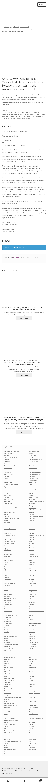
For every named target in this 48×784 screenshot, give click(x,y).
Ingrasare (6, 525)
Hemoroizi (32, 466)
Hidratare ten (8, 468)
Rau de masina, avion (10, 749)
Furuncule (32, 651)
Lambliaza (7, 710)
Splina (6, 722)
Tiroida (31, 716)
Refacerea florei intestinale (12, 651)
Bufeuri (6, 590)
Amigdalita (32, 562)
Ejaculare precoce (9, 546)
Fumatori (6, 743)
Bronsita (31, 689)
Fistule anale (32, 644)
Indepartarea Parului (10, 495)
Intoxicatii (7, 527)
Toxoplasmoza (8, 752)
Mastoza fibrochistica (10, 615)
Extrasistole (32, 464)
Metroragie (7, 619)
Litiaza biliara (8, 712)
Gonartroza (32, 499)
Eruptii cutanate (33, 642)
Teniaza (6, 726)
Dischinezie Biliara (9, 689)
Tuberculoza (32, 701)
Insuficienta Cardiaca (35, 472)
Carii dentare (32, 743)
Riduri (5, 449)
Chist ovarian (8, 594)
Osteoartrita (32, 503)
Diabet (6, 520)
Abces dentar (32, 739)
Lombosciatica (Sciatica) (36, 501)
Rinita (30, 573)
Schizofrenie (32, 554)
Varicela (6, 577)
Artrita (31, 457)
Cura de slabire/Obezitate (11, 518)
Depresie (31, 533)
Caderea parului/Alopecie (11, 485)
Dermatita (32, 638)
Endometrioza (8, 602)
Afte (30, 741)
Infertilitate (7, 550)
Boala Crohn (7, 510)
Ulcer (5, 728)
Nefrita (31, 592)
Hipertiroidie (32, 710)
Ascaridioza (7, 659)
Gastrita (6, 699)
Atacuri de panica (34, 531)
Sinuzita (31, 575)
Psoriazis (31, 665)
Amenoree (7, 585)
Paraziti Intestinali (9, 718)
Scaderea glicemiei (9, 531)
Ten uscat (7, 461)
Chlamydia (7, 596)
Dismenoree (7, 600)
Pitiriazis (31, 663)
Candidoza (32, 632)
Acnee (5, 470)
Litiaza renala (33, 590)
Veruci (30, 678)
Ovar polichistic (8, 623)
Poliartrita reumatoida (35, 510)
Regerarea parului (9, 487)
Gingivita (31, 745)
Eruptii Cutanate (9, 453)
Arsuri (30, 628)
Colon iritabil (8, 682)
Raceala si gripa (8, 573)
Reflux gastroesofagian (11, 720)
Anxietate (32, 529)
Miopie (31, 615)
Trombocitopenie (34, 731)
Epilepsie (31, 537)
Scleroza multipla (34, 556)
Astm (30, 686)
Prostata (31, 596)
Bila (5, 665)
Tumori (31, 733)
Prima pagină (7, 27)
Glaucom (31, 613)
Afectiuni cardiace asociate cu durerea (19, 112)
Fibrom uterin (8, 604)
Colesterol (16, 27)
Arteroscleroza (33, 455)
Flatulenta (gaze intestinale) (12, 697)
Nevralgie (31, 548)
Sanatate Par (8, 503)
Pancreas (6, 716)
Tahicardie (32, 476)
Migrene (31, 546)
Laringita (31, 567)
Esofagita (7, 695)
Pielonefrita (32, 594)
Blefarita (31, 604)
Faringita (31, 564)
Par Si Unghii (7, 501)
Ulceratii (6, 754)
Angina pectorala (34, 451)
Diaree (6, 686)
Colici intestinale (9, 680)
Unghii (31, 672)
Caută (24, 781)
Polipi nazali (32, 571)
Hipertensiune (33, 468)
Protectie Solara (8, 472)
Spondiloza (32, 518)
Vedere (31, 619)
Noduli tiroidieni (33, 714)
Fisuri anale (32, 646)
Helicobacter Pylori (9, 703)
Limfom (31, 728)
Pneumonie (32, 697)
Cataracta (32, 607)
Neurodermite (33, 659)
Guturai (6, 567)
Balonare (6, 663)
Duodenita (7, 691)
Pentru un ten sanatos (10, 457)
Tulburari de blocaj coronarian (30, 116)
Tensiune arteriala (34, 478)
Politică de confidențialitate (11, 771)
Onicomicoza (33, 625)
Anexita (6, 588)
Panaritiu (6, 747)
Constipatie (7, 684)
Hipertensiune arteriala (9, 114)
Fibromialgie (32, 539)
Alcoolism (7, 739)
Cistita (31, 581)
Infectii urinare (33, 588)
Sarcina (6, 628)
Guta (30, 585)
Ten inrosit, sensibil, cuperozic (13, 464)
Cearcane (6, 476)
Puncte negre (32, 667)
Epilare (6, 478)
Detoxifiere (7, 642)
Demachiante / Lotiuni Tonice (12, 451)
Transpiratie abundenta (36, 718)
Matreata (6, 493)
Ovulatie (6, 625)
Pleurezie (31, 695)
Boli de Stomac (8, 667)
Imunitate (7, 646)
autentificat (17, 257)
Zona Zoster (7, 579)
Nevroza (31, 550)
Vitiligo (31, 680)
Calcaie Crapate (8, 474)
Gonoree (6, 609)
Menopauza (7, 617)
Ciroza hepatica (8, 670)
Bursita (31, 493)
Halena (6, 745)
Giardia (6, 701)
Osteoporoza (32, 508)
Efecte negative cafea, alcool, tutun (14, 741)
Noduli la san (8, 621)
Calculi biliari (8, 733)
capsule (9, 118)
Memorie (31, 543)
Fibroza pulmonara (34, 693)
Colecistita (7, 672)
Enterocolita (7, 693)
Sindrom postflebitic (8, 116)
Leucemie (31, 726)
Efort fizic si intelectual (11, 644)
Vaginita (6, 632)
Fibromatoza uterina (10, 607)
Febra (5, 564)
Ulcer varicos (32, 482)
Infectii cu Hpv (8, 571)
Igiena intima (8, 611)
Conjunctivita (33, 609)
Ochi (30, 617)
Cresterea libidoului (9, 541)
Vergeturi (31, 676)
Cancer (31, 724)
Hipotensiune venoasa (22, 114)
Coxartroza (32, 495)
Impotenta (7, 548)
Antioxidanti (7, 640)
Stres (5, 653)
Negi (30, 657)
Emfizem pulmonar (34, 691)
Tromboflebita (33, 480)
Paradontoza (32, 749)
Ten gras (6, 459)
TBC (30, 699)
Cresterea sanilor (9, 543)
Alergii (6, 638)
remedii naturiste (18, 118)
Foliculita (31, 649)
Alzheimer (32, 527)
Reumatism (32, 512)
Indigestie (7, 707)
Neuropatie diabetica (10, 529)
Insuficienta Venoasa (35, 474)
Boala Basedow (33, 707)
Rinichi (31, 598)
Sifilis (30, 670)
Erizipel (6, 562)
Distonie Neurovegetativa (36, 535)
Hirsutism (32, 712)
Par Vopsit (7, 489)
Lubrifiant (7, 552)
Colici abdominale (9, 678)
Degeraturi (32, 636)
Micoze (31, 655)
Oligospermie (8, 554)
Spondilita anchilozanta (36, 516)
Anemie (31, 449)
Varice (41, 116)
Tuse (5, 575)
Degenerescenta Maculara (36, 611)
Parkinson (32, 552)
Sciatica (31, 514)
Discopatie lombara (34, 497)
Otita (30, 569)
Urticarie (31, 674)
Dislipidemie (7, 522)
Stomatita (32, 747)
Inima (30, 470)
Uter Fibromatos (8, 630)
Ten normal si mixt (9, 466)
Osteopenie (32, 506)
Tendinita (32, 520)
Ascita (6, 661)
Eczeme (31, 640)
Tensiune (17, 116)
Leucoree (6, 613)
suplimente (26, 118)
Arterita (31, 453)
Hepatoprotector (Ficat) (11, 705)
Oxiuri (5, 714)
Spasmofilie (7, 533)
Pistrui (31, 661)
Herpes (31, 653)
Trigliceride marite (9, 535)
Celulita (6, 514)
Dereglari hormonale (10, 598)
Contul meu (8, 781)
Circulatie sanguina (34, 461)
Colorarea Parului (9, 491)
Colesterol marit (24, 27)
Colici (5, 676)
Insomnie (31, 541)
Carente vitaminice (9, 512)
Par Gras (6, 497)
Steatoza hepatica (9, 724)
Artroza (31, 491)
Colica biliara (8, 674)
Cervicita (6, 592)
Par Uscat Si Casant (9, 499)
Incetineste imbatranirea (11, 649)
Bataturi (31, 630)
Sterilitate (7, 556)
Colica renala (32, 583)
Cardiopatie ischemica (35, 459)
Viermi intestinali (9, 731)
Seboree (6, 455)
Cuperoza (31, 634)
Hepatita (6, 569)
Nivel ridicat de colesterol (37, 114)
